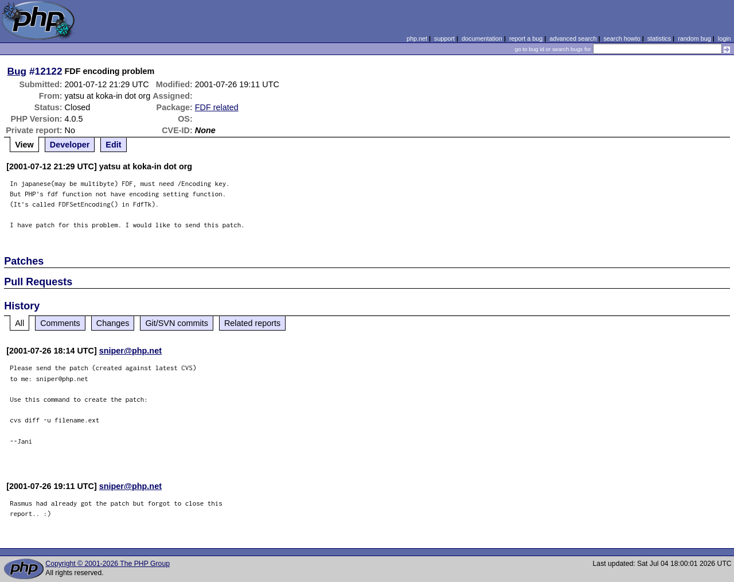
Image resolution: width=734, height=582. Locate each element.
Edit (113, 144)
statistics (659, 38)
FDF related (217, 107)
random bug (694, 38)
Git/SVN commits (176, 323)
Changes (113, 323)
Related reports (252, 323)
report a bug (525, 38)
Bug (17, 71)
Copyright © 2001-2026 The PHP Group (107, 564)
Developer (70, 144)
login (724, 38)
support (444, 38)
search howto (621, 38)
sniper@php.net (130, 350)
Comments (60, 323)
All (19, 323)
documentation (482, 38)
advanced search (572, 38)
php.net (417, 38)
